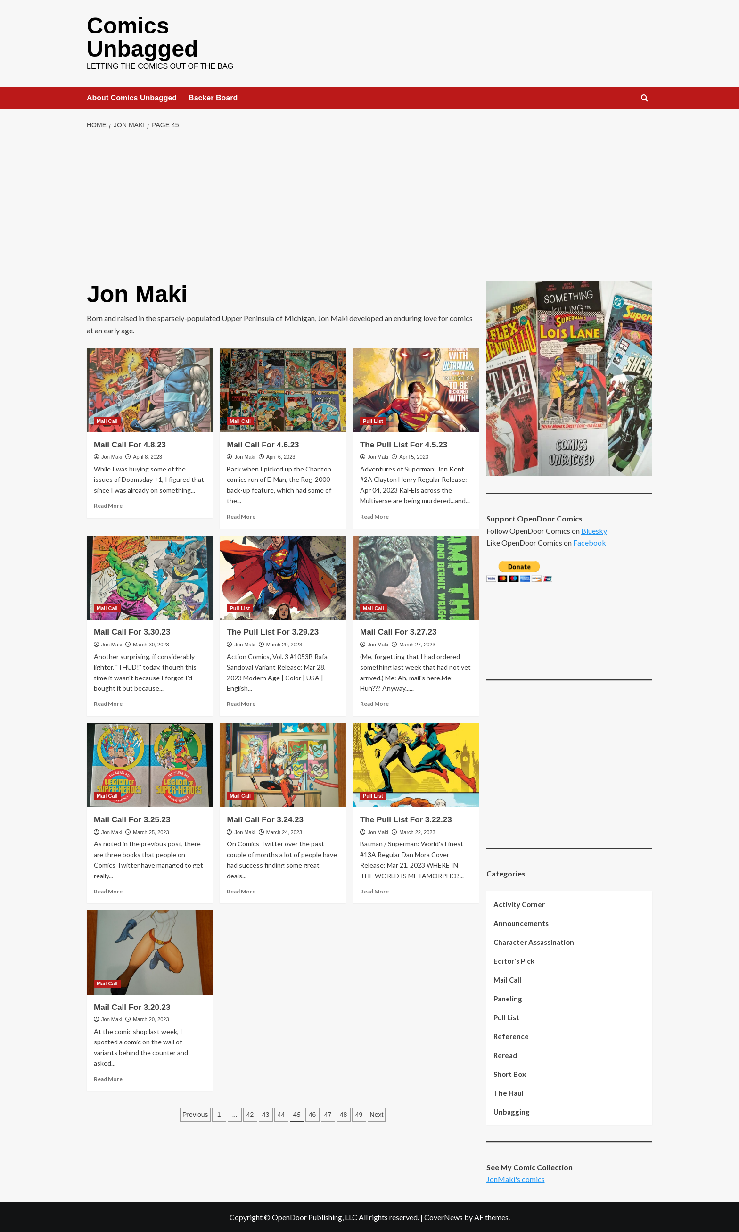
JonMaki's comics (515, 1178)
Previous (195, 1113)
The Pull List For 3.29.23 (273, 631)
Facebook (589, 541)
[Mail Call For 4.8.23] (150, 389)
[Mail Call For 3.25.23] (150, 764)
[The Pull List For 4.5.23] (416, 389)
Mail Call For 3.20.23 (132, 1006)
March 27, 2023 (417, 643)
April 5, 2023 (413, 456)
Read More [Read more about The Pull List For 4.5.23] (374, 515)
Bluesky (594, 529)
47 (328, 1113)
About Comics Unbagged (132, 97)
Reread (505, 1054)
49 (359, 1113)
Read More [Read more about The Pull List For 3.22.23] (374, 890)
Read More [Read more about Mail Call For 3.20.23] (108, 1078)
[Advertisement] (369, 205)
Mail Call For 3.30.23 (132, 631)
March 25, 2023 (151, 831)
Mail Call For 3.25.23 (132, 818)
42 (250, 1113)
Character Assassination (533, 941)
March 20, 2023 (151, 1018)
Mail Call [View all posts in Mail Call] (107, 420)
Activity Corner (519, 903)
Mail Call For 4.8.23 (130, 443)
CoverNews (443, 1216)
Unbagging (511, 1111)
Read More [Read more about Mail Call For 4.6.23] (241, 515)
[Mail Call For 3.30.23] (150, 577)
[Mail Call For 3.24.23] (282, 764)
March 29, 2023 (284, 643)
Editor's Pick (513, 960)
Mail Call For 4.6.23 (263, 443)
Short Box (509, 1073)
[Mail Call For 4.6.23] (282, 389)
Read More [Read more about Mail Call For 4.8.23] (108, 504)
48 (343, 1113)
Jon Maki (111, 456)
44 (281, 1113)
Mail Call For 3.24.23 (265, 818)
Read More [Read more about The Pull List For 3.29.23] (241, 702)
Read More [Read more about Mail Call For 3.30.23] (108, 702)
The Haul (508, 1092)
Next (377, 1113)
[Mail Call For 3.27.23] (416, 577)
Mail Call (507, 979)
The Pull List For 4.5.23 (403, 443)
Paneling (507, 997)
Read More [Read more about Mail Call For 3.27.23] (374, 702)
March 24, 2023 (284, 831)
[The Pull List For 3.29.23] (282, 577)
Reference (511, 1035)
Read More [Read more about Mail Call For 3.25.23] (108, 890)
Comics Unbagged (142, 36)
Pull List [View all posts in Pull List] (373, 420)
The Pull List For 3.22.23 (406, 818)
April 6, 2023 (281, 456)
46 (312, 1113)
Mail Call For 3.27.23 (398, 631)
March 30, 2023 (151, 643)
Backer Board (213, 97)
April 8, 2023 (147, 456)
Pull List (506, 1016)
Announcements (521, 922)
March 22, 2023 (417, 831)
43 (266, 1113)
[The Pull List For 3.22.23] (416, 764)
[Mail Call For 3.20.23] (150, 951)
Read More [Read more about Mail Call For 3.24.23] (241, 890)
